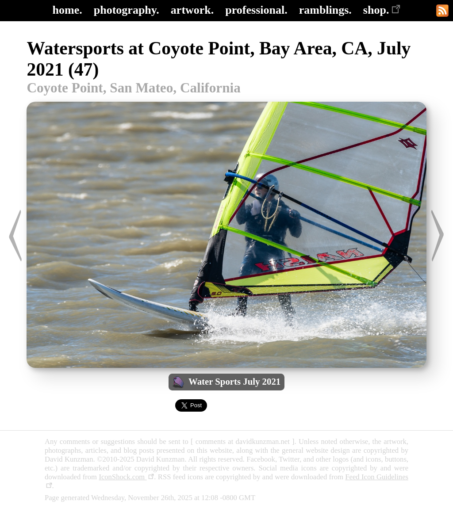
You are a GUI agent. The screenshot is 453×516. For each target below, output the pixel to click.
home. (67, 10)
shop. (382, 10)
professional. (256, 10)
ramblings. (325, 10)
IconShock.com (126, 477)
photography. (126, 10)
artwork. (192, 10)
